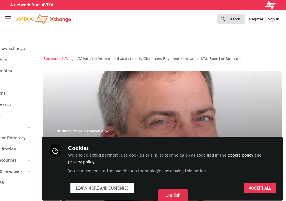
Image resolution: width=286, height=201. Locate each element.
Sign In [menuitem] (273, 19)
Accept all (260, 186)
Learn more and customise (134, 186)
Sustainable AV (128, 131)
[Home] (43, 19)
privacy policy (135, 159)
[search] (231, 19)
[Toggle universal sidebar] (8, 19)
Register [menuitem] (256, 19)
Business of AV (88, 59)
